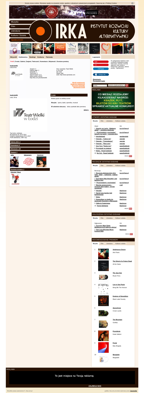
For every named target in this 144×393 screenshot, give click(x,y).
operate (122, 139)
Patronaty (49, 57)
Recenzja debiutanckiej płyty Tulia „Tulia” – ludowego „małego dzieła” (106, 174)
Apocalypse (117, 308)
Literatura (15, 31)
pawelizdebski (124, 146)
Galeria (22, 61)
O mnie (17, 61)
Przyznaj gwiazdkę (78, 86)
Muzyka (14, 22)
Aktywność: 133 (16, 149)
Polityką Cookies (111, 3)
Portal (115, 343)
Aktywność (52, 61)
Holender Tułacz (16, 172)
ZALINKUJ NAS (95, 386)
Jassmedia (133, 391)
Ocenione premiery (63, 61)
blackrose (40, 155)
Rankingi (32, 57)
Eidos (98, 197)
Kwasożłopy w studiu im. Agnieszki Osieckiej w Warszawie (105, 200)
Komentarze (44, 61)
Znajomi (28, 61)
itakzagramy (28, 155)
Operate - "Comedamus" (104, 141)
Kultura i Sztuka (18, 35)
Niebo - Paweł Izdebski (104, 151)
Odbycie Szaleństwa (103, 203)
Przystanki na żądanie (103, 148)
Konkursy (40, 57)
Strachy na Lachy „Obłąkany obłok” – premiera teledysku (105, 129)
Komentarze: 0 (15, 145)
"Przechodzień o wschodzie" (106, 182)
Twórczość (35, 61)
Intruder (99, 190)
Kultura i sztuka (120, 121)
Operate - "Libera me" (103, 139)
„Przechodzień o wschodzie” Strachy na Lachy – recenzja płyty (106, 133)
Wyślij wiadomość (78, 82)
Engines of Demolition (120, 296)
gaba (12, 155)
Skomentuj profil (79, 87)
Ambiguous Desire (119, 249)
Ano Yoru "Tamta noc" (103, 146)
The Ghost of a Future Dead (122, 261)
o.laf (121, 185)
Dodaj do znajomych (78, 84)
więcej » (86, 110)
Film (13, 26)
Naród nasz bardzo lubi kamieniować (103, 193)
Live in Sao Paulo (119, 284)
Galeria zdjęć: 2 (15, 142)
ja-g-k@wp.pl (124, 128)
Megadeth (116, 354)
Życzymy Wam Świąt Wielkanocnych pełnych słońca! (105, 226)
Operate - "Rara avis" (103, 143)
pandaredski (124, 136)
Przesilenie (116, 331)
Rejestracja (97, 79)
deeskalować (100, 136)
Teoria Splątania (102, 206)
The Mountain (117, 319)
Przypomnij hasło (99, 81)
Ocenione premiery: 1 (17, 169)
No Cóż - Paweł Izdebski (105, 153)
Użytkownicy (23, 57)
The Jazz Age (117, 273)
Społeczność (17, 40)
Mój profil (13, 57)
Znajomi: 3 (14, 152)
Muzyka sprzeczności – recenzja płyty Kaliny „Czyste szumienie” (104, 186)
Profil (12, 61)
